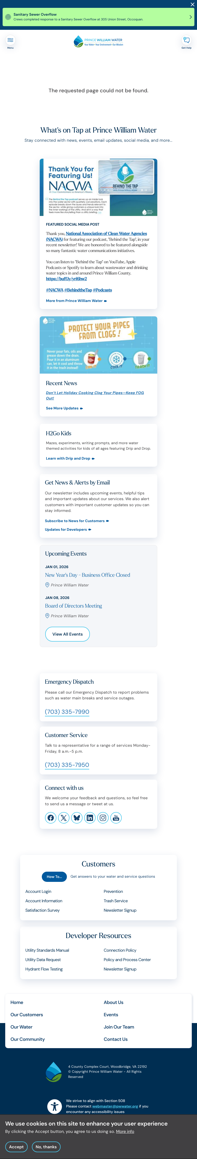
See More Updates (62, 408)
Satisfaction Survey (42, 910)
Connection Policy (120, 950)
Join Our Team (119, 1027)
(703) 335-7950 (67, 765)
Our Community (27, 1039)
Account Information (43, 901)
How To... (54, 877)
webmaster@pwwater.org (115, 1106)
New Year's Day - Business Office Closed (87, 575)
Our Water (21, 1027)
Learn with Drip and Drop (68, 458)
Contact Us (116, 1039)
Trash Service (116, 901)
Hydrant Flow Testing (44, 969)
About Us (113, 1002)
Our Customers (26, 1015)
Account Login (38, 891)
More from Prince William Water (74, 301)
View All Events (68, 634)
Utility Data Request (43, 959)
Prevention (113, 891)
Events (111, 1015)
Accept (16, 1149)
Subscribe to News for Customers (75, 521)
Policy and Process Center (127, 959)
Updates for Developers (66, 530)
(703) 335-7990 (67, 712)
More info (125, 1134)
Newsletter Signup (120, 910)
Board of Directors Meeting (73, 606)
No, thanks (46, 1149)
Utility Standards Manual (47, 950)
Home (16, 1002)
